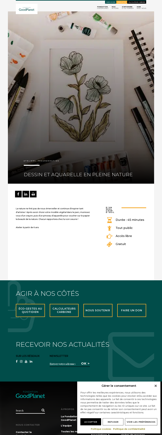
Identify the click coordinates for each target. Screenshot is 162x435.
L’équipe (66, 425)
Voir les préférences (141, 422)
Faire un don (110, 2)
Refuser (113, 422)
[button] (155, 385)
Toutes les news (71, 431)
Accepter (90, 422)
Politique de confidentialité (129, 429)
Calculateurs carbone (136, 2)
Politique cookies (101, 429)
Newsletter (121, 2)
